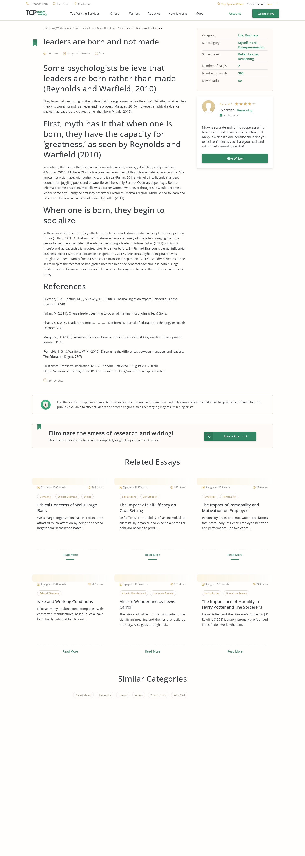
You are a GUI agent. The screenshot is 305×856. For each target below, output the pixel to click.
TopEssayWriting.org (57, 28)
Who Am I (179, 695)
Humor (123, 695)
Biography (105, 695)
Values (139, 695)
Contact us (84, 4)
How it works (177, 13)
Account (235, 13)
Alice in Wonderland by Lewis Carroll (147, 604)
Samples (80, 28)
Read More (70, 555)
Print (101, 53)
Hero (253, 43)
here (269, 4)
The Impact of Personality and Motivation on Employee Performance (230, 507)
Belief (113, 28)
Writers (134, 13)
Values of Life (158, 695)
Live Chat (62, 4)
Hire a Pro (231, 436)
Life (91, 28)
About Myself (83, 695)
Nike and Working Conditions (65, 601)
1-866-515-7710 (38, 4)
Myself (101, 28)
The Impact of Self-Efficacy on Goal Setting (148, 507)
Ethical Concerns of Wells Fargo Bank (67, 507)
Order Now (266, 14)
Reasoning (246, 59)
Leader (253, 54)
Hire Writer (235, 158)
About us (154, 13)
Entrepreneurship (251, 47)
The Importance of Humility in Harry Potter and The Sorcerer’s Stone (232, 604)
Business (251, 35)
